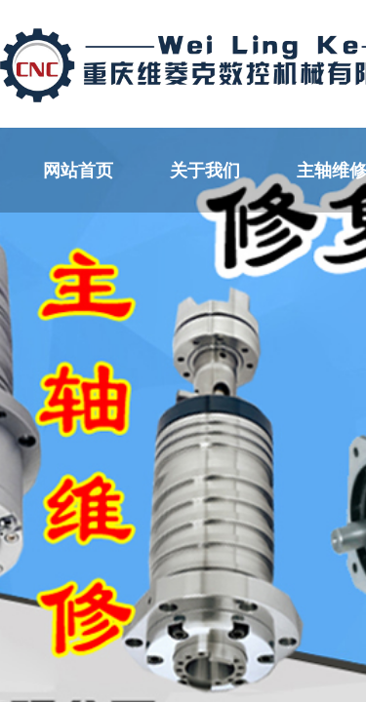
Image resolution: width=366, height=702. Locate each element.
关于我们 (205, 170)
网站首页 (78, 170)
